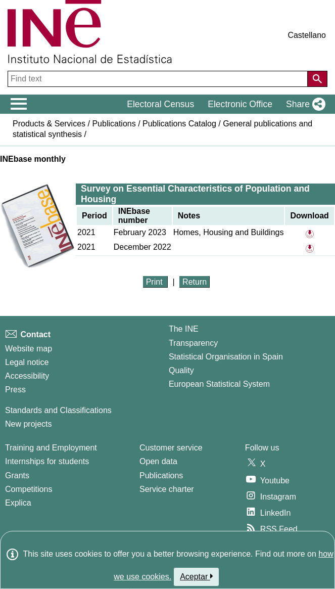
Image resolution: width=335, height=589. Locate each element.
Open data (158, 461)
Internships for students (47, 461)
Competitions (28, 489)
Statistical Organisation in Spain (226, 356)
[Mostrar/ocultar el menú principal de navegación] (19, 104)
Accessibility (27, 376)
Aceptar (196, 576)
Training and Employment (51, 447)
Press (15, 389)
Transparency (193, 343)
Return (194, 282)
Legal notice (27, 362)
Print (155, 282)
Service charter (166, 489)
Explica (18, 503)
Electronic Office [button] (240, 104)
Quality (181, 370)
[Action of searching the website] (317, 79)
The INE (184, 329)
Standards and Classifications (58, 410)
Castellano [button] (307, 35)
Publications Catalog (179, 123)
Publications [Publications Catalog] (161, 475)
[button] (303, 104)
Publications (113, 123)
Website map (28, 348)
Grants (17, 475)
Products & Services (49, 123)
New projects (28, 424)
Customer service (170, 447)
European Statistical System (219, 384)
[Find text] (159, 79)
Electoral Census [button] (160, 104)
